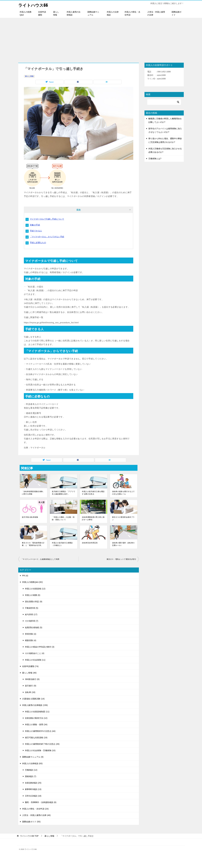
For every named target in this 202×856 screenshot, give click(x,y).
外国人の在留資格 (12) (35, 589)
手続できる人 (36, 231)
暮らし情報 (56, 13)
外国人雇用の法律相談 (73, 13)
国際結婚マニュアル (93, 13)
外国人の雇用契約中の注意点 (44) (40, 731)
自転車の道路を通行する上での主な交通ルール (123, 493)
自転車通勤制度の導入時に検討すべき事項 (93, 518)
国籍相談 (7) (30, 776)
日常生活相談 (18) (33, 796)
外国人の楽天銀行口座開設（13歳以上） (62, 544)
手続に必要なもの (38, 242)
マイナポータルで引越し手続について (47, 219)
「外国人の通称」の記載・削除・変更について (63, 518)
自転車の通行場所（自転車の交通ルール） (123, 544)
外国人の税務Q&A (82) (32, 582)
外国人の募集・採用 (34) (36, 724)
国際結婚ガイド (176, 13)
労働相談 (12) (31, 770)
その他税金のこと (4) (34, 653)
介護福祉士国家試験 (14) (33, 699)
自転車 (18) (30, 692)
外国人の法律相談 (113, 13)
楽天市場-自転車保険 (30, 517)
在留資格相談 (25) (33, 783)
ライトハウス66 (33, 5)
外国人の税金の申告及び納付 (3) (39, 647)
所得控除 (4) (30, 634)
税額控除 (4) (30, 640)
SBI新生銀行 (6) (32, 679)
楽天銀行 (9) (30, 686)
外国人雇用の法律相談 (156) (35, 705)
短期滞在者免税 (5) (33, 627)
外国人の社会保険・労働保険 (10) (40, 750)
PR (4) (25, 575)
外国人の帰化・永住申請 (132, 13)
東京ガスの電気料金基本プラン (123, 518)
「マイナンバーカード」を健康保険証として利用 (40, 559)
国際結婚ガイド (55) (31, 822)
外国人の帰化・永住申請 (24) (35, 809)
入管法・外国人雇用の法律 (156, 13)
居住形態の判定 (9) (33, 601)
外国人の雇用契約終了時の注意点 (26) (42, 744)
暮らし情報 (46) (29, 673)
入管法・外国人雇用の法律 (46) (36, 815)
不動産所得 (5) (31, 608)
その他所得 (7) (31, 621)
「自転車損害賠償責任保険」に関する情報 (33, 493)
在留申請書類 (42, 13)
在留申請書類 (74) (30, 666)
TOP (29, 836)
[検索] (164, 102)
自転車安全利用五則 (89, 543)
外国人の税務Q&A (25, 13)
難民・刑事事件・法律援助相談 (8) (40, 802)
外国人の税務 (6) (32, 595)
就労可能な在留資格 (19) (36, 737)
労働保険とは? (154, 158)
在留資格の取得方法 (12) (36, 718)
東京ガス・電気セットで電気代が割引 (121, 559)
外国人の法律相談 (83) (32, 763)
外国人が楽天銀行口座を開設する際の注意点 (93, 493)
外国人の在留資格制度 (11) (37, 711)
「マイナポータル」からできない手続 (47, 237)
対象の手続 (35, 225)
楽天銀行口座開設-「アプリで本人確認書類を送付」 (63, 493)
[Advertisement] (101, 38)
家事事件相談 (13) (33, 789)
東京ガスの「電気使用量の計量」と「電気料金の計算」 (33, 544)
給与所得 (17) (31, 614)
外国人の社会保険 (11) (35, 660)
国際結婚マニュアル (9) (32, 757)
